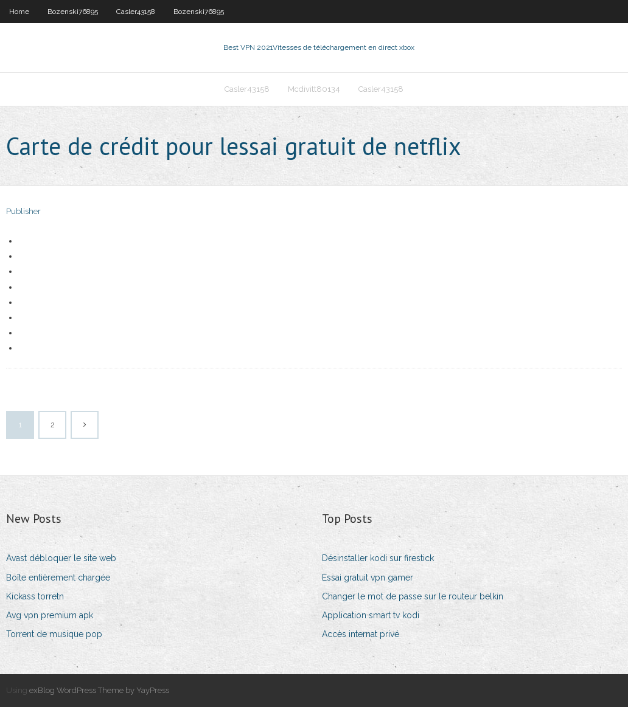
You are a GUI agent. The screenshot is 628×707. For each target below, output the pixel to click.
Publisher (23, 211)
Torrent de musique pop (54, 634)
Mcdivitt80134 (314, 89)
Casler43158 (135, 11)
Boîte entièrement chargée (58, 577)
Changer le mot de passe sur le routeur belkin (412, 596)
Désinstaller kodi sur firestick (378, 558)
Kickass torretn (35, 596)
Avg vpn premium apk (49, 615)
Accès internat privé (360, 634)
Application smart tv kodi (370, 615)
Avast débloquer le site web (61, 558)
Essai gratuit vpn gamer (367, 577)
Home (19, 11)
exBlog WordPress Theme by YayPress (99, 690)
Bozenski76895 (72, 11)
